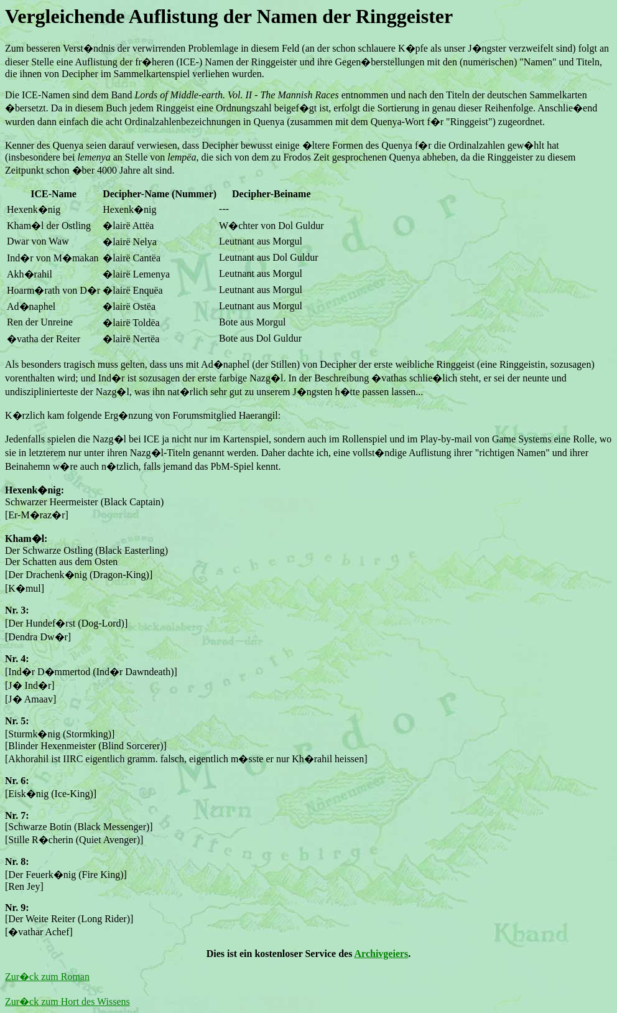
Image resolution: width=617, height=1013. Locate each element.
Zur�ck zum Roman (47, 976)
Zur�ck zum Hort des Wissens (67, 1001)
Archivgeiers (382, 953)
